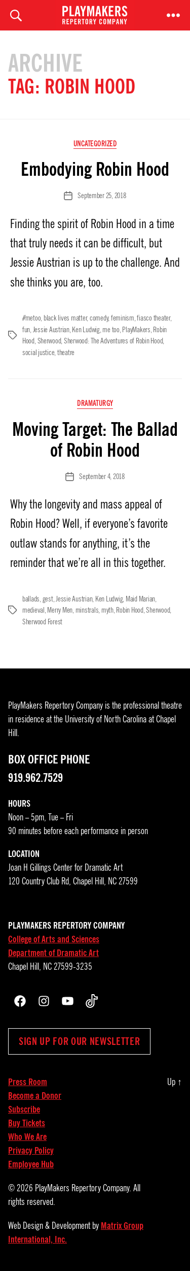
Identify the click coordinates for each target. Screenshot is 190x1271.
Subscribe (24, 1109)
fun (26, 329)
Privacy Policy (31, 1151)
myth (107, 610)
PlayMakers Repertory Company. (83, 1188)
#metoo (31, 318)
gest (48, 598)
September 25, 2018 (102, 195)
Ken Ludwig (85, 329)
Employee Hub (31, 1164)
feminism (122, 318)
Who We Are (27, 1137)
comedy (99, 318)
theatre (65, 352)
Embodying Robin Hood (95, 169)
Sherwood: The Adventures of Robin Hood (113, 340)
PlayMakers (136, 329)
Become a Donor (34, 1096)
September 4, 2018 (102, 476)
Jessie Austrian (51, 329)
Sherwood (49, 340)
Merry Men (59, 610)
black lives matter (65, 318)
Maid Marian (140, 598)
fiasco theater (153, 318)
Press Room (27, 1082)
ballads (31, 598)
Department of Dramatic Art (53, 953)
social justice (38, 352)
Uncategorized (95, 144)
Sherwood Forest (42, 621)
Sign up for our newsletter (79, 1041)
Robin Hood (129, 610)
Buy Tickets (26, 1123)
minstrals (87, 610)
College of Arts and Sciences (53, 939)
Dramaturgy (94, 403)
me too (110, 329)
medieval (33, 610)
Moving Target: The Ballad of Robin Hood (95, 439)
